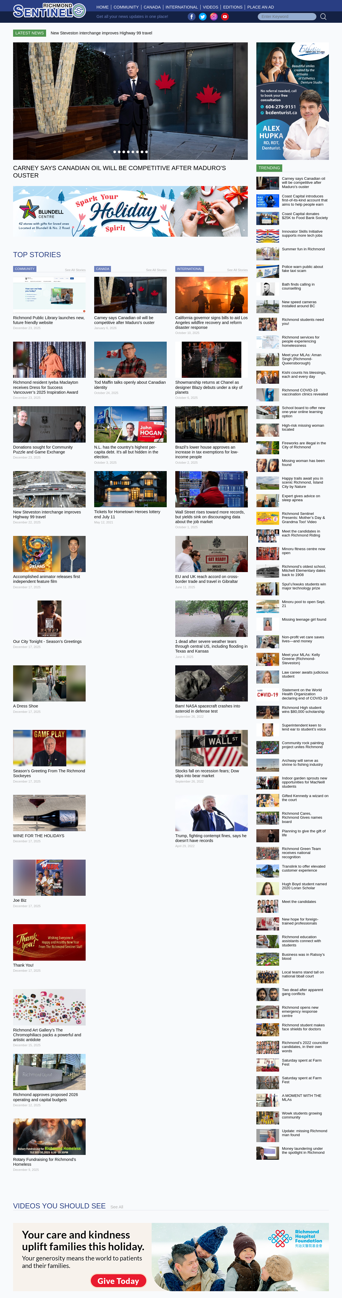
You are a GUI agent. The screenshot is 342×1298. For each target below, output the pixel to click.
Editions (232, 7)
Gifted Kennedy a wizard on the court (305, 798)
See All (116, 1207)
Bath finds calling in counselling (298, 286)
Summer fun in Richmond (303, 249)
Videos (210, 7)
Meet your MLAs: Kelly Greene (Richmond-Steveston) (301, 659)
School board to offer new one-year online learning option (303, 412)
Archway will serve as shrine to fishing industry (302, 762)
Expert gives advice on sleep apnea (301, 498)
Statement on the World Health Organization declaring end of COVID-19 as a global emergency (304, 696)
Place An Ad (260, 7)
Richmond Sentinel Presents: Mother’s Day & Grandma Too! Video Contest (303, 519)
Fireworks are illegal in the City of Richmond (304, 445)
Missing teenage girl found (304, 619)
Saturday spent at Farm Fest (302, 1062)
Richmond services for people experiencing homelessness (301, 341)
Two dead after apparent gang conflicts (302, 992)
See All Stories (75, 270)
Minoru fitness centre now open (303, 551)
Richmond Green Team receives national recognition (301, 853)
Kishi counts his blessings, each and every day (304, 374)
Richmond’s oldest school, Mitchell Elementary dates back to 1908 (304, 570)
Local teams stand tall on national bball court (303, 974)
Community (126, 7)
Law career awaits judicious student (305, 674)
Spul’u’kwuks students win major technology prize (304, 586)
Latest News (29, 33)
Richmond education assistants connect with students (301, 941)
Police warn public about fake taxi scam (302, 269)
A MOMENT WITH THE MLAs (302, 1097)
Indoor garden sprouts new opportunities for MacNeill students (304, 782)
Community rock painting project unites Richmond (303, 745)
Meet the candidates (299, 901)
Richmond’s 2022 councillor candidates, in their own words (305, 1047)
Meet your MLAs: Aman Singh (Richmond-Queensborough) (302, 359)
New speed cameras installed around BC (299, 304)
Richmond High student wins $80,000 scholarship (303, 709)
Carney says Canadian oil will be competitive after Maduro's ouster (303, 182)
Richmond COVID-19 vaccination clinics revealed (305, 392)
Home (103, 7)
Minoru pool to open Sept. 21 (303, 604)
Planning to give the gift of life (303, 833)
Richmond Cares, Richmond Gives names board (302, 817)
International (182, 7)
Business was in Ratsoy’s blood (303, 956)
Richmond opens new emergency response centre (300, 1011)
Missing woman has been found (303, 463)
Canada (152, 7)
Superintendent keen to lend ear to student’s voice (304, 727)
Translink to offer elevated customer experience (303, 868)
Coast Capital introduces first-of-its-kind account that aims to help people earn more (304, 202)
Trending (269, 168)
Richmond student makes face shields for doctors (303, 1027)
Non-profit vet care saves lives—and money (303, 639)
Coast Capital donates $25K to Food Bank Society (305, 216)
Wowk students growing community (302, 1115)
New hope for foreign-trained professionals (300, 921)
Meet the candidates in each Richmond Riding (301, 533)
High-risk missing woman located (303, 427)
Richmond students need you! (303, 321)
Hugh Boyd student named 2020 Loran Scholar (304, 886)
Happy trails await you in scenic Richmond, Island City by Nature (302, 482)
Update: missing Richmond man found (304, 1133)
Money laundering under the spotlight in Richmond (303, 1150)
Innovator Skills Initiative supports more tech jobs (302, 233)
